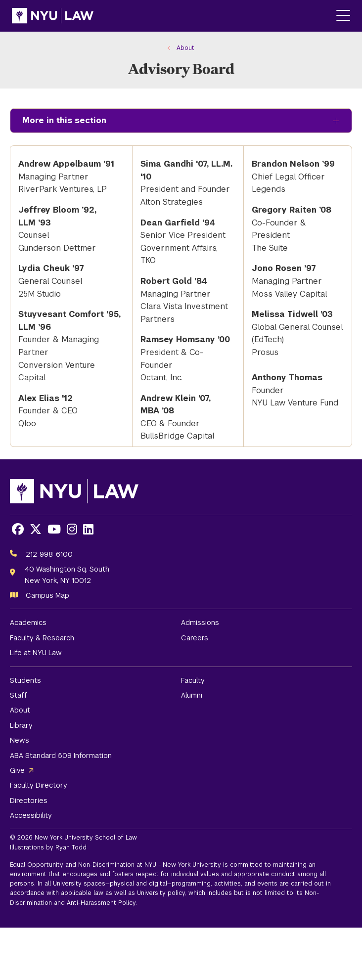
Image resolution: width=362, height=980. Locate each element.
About (20, 710)
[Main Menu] (343, 16)
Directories (28, 800)
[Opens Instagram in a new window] (72, 529)
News (19, 740)
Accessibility (31, 815)
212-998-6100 (49, 554)
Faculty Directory (38, 785)
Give (17, 770)
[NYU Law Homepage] (52, 16)
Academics (28, 622)
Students (25, 680)
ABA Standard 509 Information (61, 755)
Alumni (191, 695)
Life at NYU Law (36, 652)
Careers (194, 637)
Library (21, 725)
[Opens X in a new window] (36, 529)
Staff (18, 695)
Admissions (200, 622)
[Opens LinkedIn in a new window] (88, 529)
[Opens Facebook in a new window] (18, 529)
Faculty (193, 680)
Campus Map (47, 595)
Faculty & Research (42, 637)
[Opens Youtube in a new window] (54, 529)
